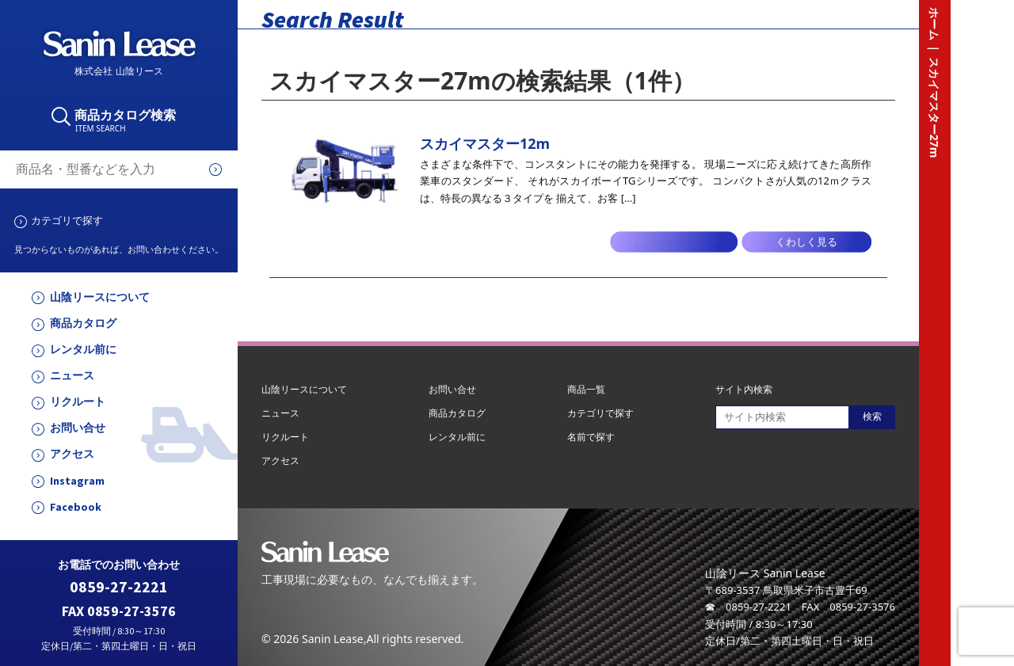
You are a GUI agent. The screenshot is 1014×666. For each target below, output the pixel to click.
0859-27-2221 (119, 587)
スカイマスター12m (485, 143)
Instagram (77, 481)
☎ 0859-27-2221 (748, 606)
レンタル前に (83, 349)
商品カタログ (83, 323)
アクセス (72, 454)
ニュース (72, 375)
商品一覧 (586, 389)
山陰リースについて (100, 297)
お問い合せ (77, 428)
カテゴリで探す (67, 220)
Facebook (75, 507)
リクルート (77, 401)
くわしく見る (806, 242)
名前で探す (591, 436)
